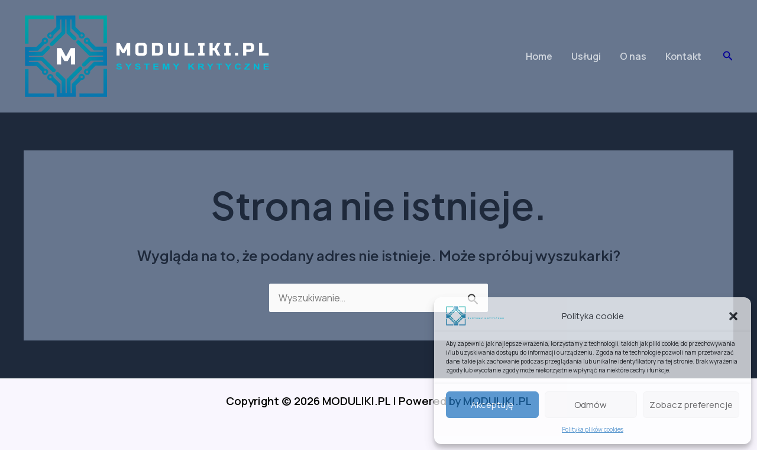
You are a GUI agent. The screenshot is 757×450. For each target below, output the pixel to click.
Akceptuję (492, 404)
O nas (633, 56)
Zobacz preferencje (691, 404)
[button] (733, 316)
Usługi (586, 56)
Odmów (590, 404)
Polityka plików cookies (592, 429)
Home (539, 56)
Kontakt (683, 56)
